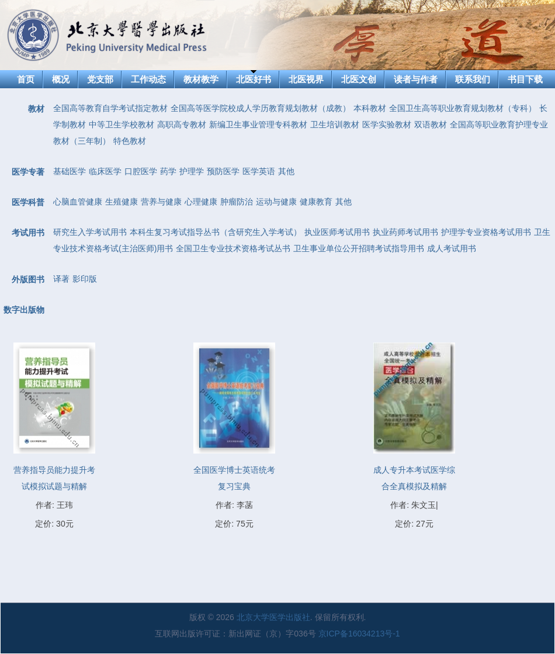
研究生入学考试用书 (90, 232)
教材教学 (200, 79)
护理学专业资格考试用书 (486, 232)
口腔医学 (140, 171)
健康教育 (316, 201)
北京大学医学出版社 (273, 617)
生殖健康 (121, 201)
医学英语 (258, 171)
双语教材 (430, 124)
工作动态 (148, 79)
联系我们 (472, 79)
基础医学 (69, 171)
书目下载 (525, 79)
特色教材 (129, 141)
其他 (286, 171)
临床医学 (105, 171)
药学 (168, 171)
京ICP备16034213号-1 (359, 633)
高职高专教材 (181, 124)
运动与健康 (276, 201)
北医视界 (306, 79)
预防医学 (223, 171)
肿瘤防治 (236, 201)
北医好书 (253, 79)
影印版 (84, 278)
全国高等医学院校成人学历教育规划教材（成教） (261, 108)
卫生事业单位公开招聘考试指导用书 (358, 248)
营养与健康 (161, 201)
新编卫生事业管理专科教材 (258, 124)
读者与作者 (416, 79)
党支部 (100, 79)
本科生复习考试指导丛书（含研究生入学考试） (215, 232)
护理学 (191, 171)
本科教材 (369, 108)
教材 (36, 108)
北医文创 (358, 79)
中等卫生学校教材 (121, 124)
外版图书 (28, 279)
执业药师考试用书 (405, 232)
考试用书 (28, 232)
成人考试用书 (451, 248)
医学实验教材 (386, 124)
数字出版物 (24, 309)
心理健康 (201, 201)
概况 (61, 79)
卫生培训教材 (334, 124)
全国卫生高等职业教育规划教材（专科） (462, 108)
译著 (61, 278)
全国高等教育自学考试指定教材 (110, 108)
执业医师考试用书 (337, 232)
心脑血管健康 (77, 201)
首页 (25, 79)
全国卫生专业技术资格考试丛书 (233, 248)
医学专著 (28, 172)
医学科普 (28, 202)
